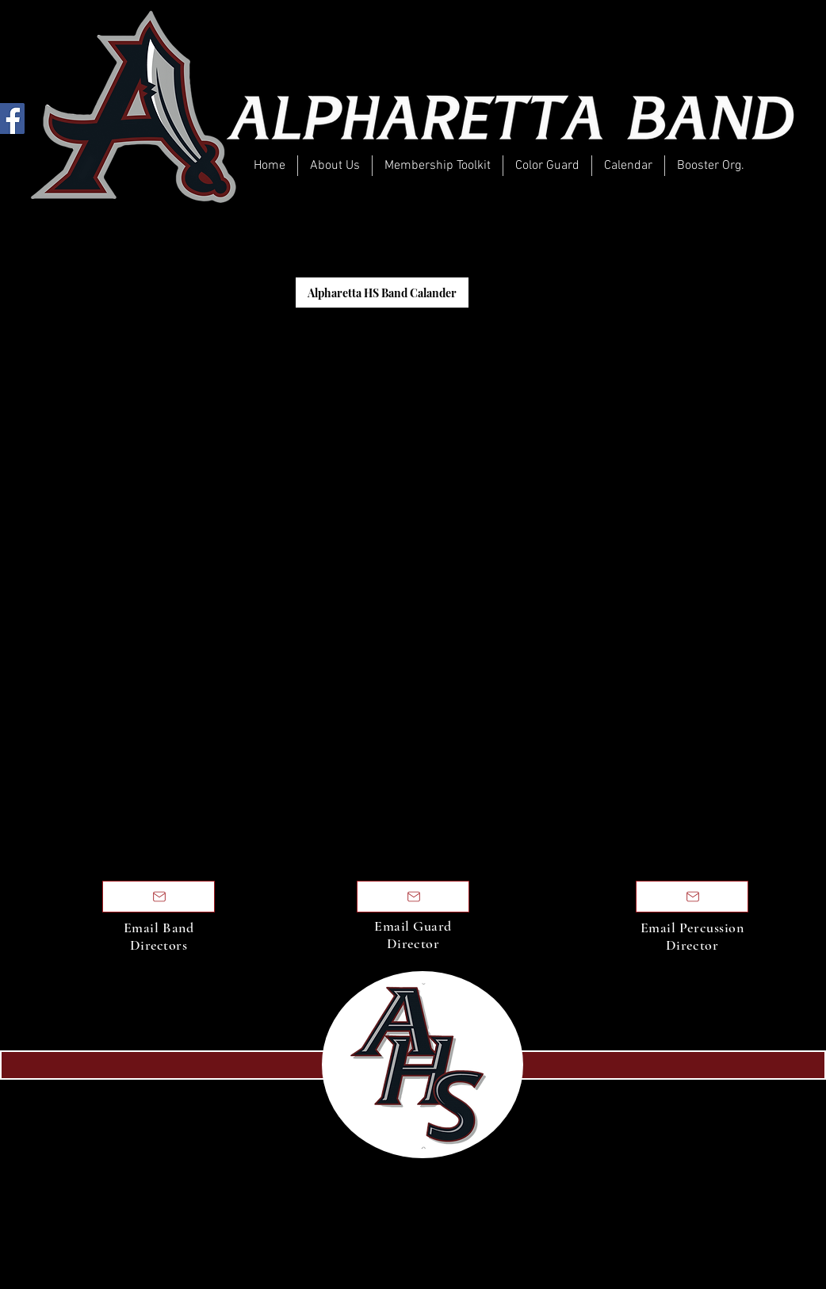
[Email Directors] (158, 896)
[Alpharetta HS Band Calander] (382, 292)
